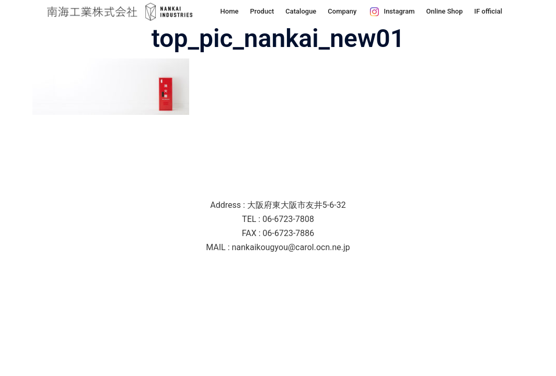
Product (262, 11)
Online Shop (444, 11)
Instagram (399, 11)
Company (342, 11)
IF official (488, 11)
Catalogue (300, 11)
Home (230, 11)
